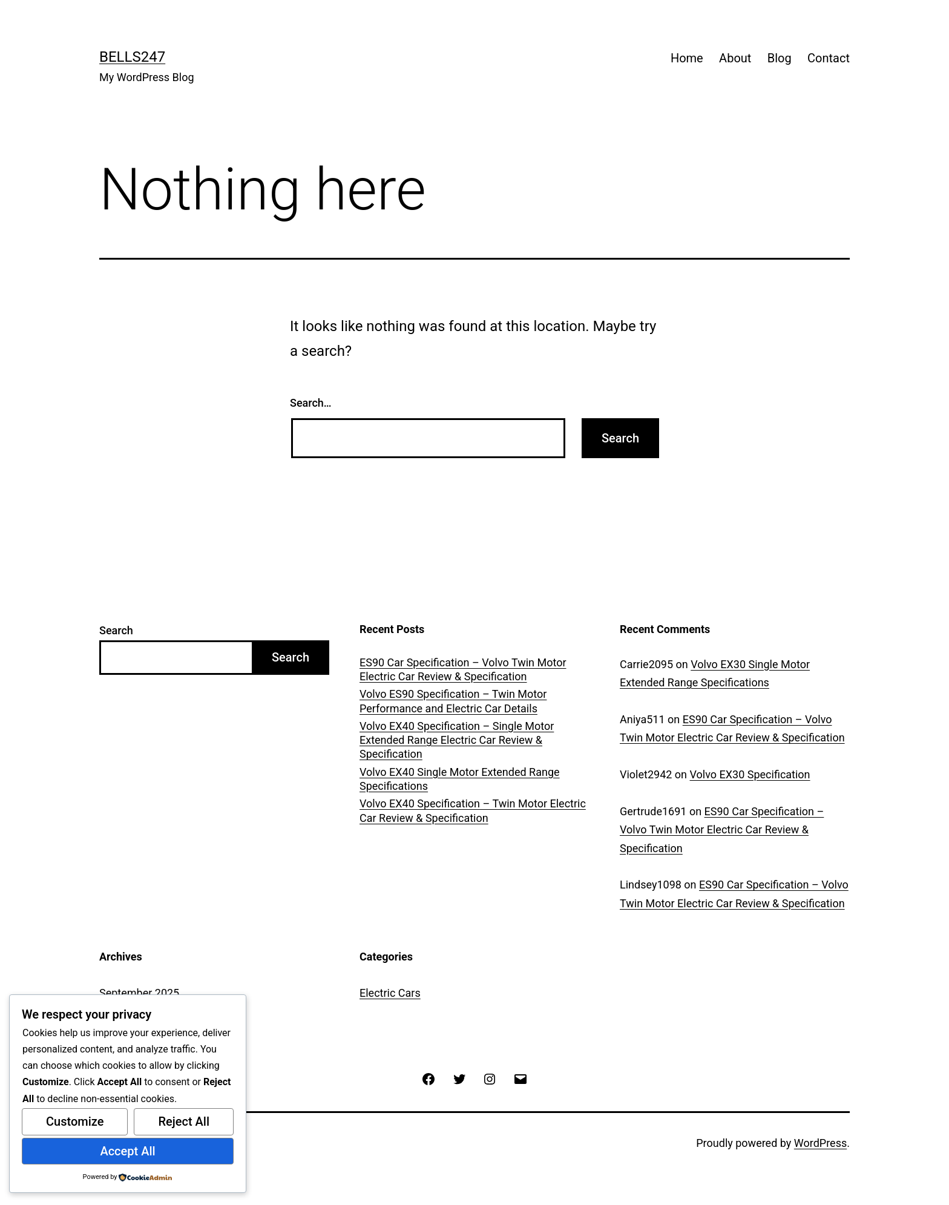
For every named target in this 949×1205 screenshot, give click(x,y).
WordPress (820, 1143)
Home (687, 58)
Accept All (127, 1151)
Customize (74, 1121)
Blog (779, 58)
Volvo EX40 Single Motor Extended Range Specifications (460, 779)
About (735, 58)
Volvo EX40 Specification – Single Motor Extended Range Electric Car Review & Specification (457, 740)
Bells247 (132, 56)
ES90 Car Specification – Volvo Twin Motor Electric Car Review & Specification (463, 669)
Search (116, 630)
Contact (828, 58)
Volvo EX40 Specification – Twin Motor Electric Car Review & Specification (473, 810)
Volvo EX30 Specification (750, 774)
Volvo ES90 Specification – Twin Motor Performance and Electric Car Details (453, 701)
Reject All (183, 1121)
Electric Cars (390, 993)
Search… (311, 402)
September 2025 (139, 993)
